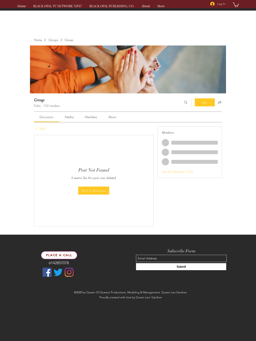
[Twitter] (58, 272)
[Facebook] (47, 272)
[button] (236, 4)
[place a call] (59, 255)
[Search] (185, 102)
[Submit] (181, 266)
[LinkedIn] (69, 272)
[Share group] (219, 102)
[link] (46, 117)
